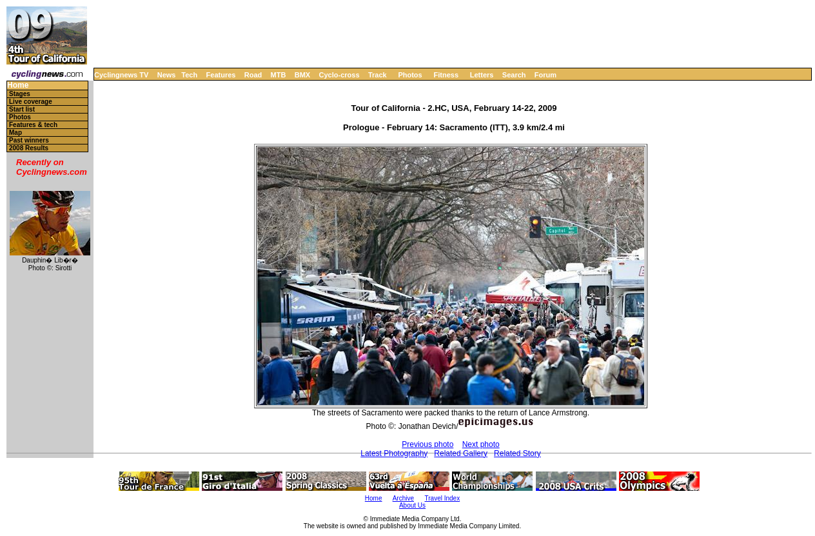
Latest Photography (393, 453)
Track (377, 75)
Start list (22, 109)
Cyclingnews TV (121, 75)
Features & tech (33, 124)
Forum (545, 75)
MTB (278, 75)
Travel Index (442, 498)
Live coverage (30, 101)
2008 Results (28, 148)
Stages (19, 93)
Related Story (517, 453)
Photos (410, 75)
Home (17, 85)
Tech (189, 75)
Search (514, 75)
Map (15, 132)
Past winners (29, 140)
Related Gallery (460, 453)
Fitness (445, 75)
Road (253, 75)
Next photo (481, 444)
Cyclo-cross (339, 75)
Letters (482, 75)
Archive (403, 498)
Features (221, 75)
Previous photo (427, 444)
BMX (302, 75)
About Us (412, 505)
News (166, 75)
